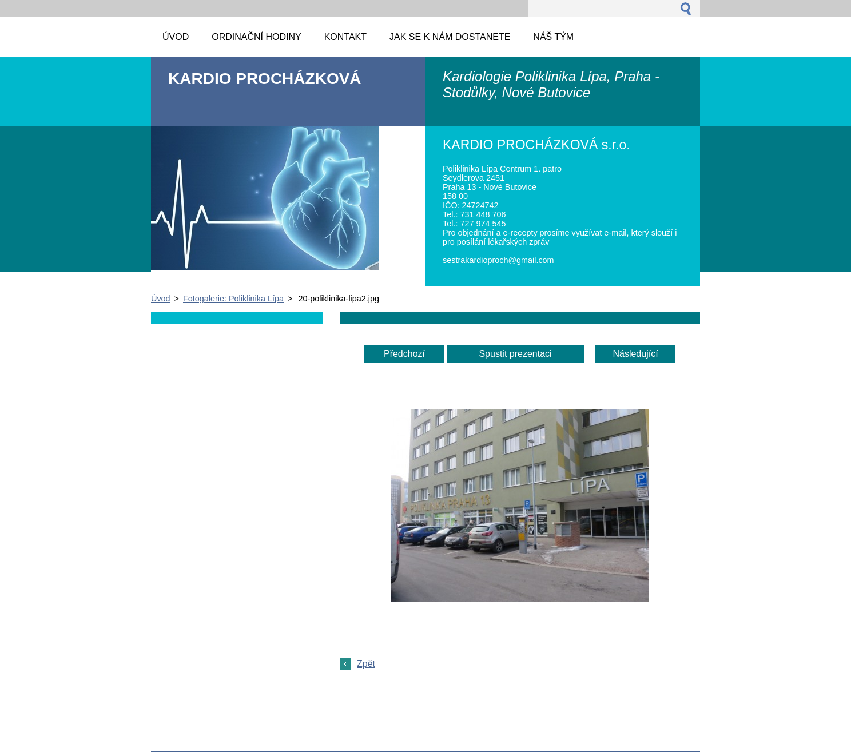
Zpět (366, 664)
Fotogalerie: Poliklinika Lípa (233, 298)
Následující (635, 354)
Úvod (160, 298)
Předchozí (404, 354)
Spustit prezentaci (515, 354)
